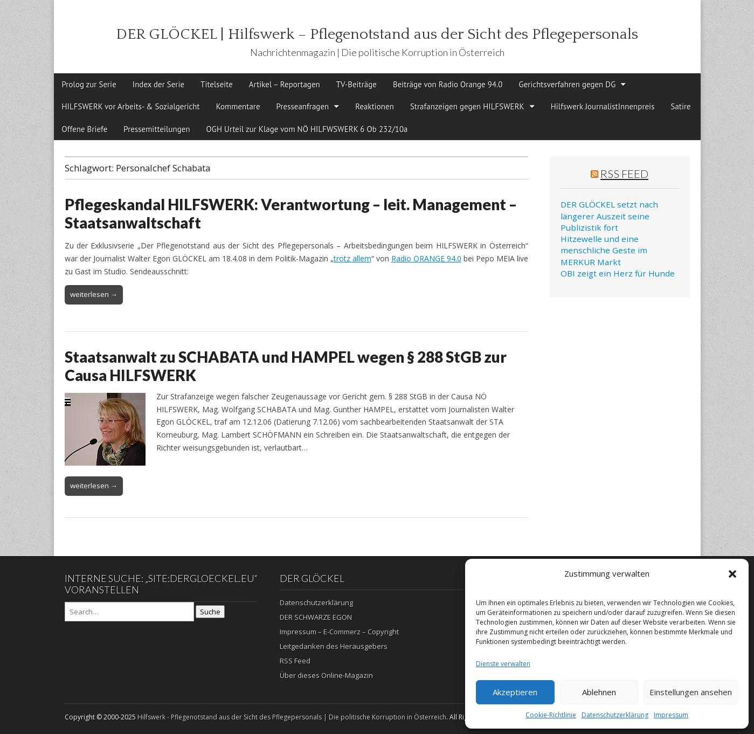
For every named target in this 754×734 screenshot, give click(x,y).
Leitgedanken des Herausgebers (334, 646)
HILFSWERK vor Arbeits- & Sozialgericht (131, 106)
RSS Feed (624, 173)
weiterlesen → (93, 294)
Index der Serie (158, 84)
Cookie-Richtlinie (550, 714)
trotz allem (352, 258)
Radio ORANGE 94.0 (426, 258)
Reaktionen (374, 106)
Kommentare (238, 106)
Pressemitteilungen (156, 129)
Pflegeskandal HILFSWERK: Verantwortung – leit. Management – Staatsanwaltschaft (291, 213)
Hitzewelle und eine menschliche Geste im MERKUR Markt (604, 250)
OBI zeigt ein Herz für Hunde (618, 273)
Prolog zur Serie (89, 84)
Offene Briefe (85, 129)
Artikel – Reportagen (284, 84)
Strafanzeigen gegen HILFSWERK (467, 106)
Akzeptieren (515, 692)
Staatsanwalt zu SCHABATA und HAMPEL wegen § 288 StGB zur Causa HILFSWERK (286, 366)
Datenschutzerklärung (615, 714)
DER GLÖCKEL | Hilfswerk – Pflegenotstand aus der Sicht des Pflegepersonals (377, 34)
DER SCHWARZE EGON (316, 617)
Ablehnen (599, 692)
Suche (210, 612)
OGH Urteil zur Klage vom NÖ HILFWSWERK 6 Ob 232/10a (307, 129)
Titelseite (216, 84)
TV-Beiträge (356, 84)
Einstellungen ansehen (690, 692)
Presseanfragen (302, 106)
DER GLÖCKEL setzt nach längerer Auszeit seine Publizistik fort (609, 216)
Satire (680, 106)
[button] (732, 574)
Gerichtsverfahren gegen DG (566, 84)
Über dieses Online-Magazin (326, 675)
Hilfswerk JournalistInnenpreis (603, 106)
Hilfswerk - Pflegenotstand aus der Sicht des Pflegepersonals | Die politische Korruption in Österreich (291, 717)
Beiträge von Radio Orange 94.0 (448, 84)
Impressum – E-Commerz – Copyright (339, 631)
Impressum (671, 714)
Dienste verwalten (503, 663)
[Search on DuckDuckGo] (129, 611)
